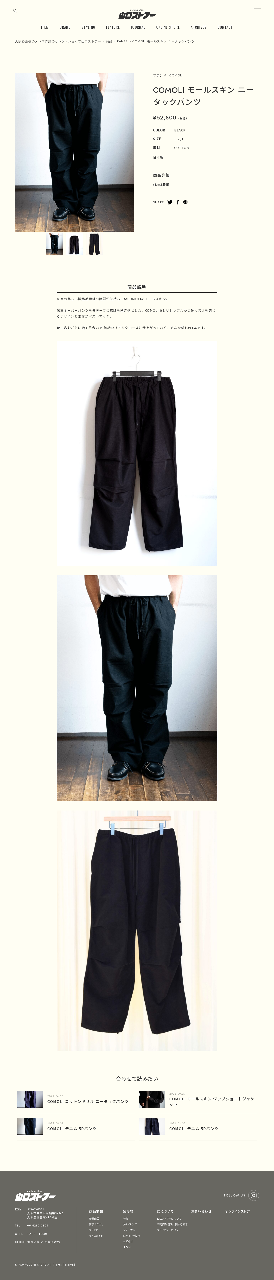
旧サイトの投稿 (131, 1235)
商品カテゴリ (96, 1224)
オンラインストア (237, 1211)
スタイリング (130, 1224)
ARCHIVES (199, 27)
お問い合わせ (201, 1211)
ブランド (93, 1230)
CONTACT (225, 27)
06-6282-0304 (37, 1225)
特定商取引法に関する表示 (172, 1224)
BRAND (65, 27)
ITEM (45, 27)
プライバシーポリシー (169, 1230)
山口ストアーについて (169, 1218)
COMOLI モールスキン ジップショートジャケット (212, 1101)
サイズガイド (96, 1235)
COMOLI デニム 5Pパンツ (72, 1128)
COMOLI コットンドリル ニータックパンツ (88, 1101)
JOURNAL (138, 27)
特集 (125, 1218)
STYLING (88, 27)
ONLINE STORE (168, 27)
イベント (127, 1247)
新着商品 (94, 1218)
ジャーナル (129, 1230)
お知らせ (128, 1241)
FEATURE (113, 27)
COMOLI (176, 75)
